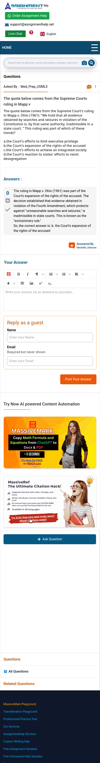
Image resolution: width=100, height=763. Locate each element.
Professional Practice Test (20, 719)
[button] (8, 274)
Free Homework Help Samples (22, 756)
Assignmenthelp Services (19, 734)
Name (11, 330)
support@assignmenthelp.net (29, 24)
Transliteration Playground (20, 711)
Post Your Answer (78, 379)
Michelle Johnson (86, 247)
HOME (6, 48)
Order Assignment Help (27, 16)
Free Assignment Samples (20, 749)
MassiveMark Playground (19, 704)
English (48, 34)
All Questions (16, 671)
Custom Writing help (16, 741)
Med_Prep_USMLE (34, 87)
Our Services (11, 726)
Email (11, 347)
